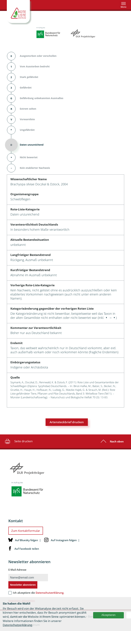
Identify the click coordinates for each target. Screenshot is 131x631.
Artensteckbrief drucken (67, 422)
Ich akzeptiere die (38, 592)
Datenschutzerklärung (17, 625)
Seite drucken (18, 441)
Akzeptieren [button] (108, 615)
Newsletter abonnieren (23, 584)
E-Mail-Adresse (17, 569)
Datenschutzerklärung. (50, 592)
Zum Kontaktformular (25, 531)
